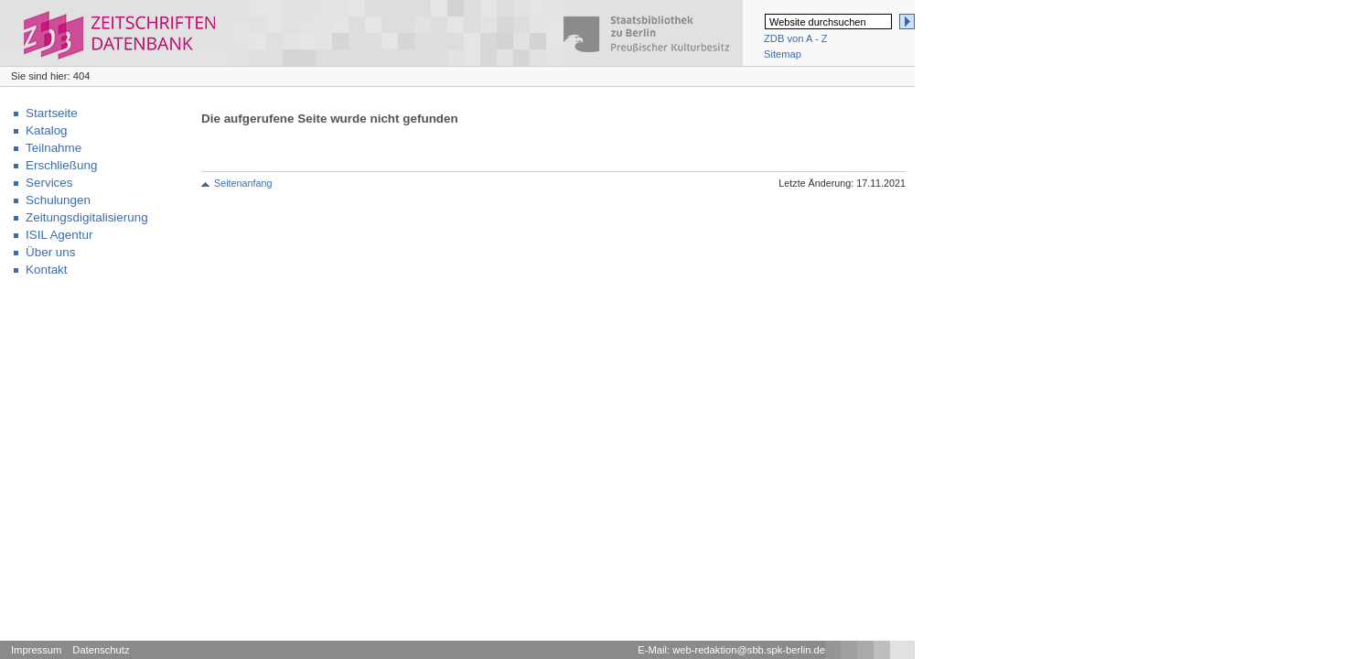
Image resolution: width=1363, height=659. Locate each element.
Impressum (36, 649)
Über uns (51, 252)
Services (49, 182)
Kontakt (47, 269)
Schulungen (58, 200)
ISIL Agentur (59, 235)
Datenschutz (100, 649)
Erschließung (61, 165)
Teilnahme (53, 148)
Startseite (52, 113)
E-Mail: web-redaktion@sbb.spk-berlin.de (731, 649)
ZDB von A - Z (796, 38)
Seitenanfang (243, 183)
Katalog (47, 130)
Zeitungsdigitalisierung (87, 217)
